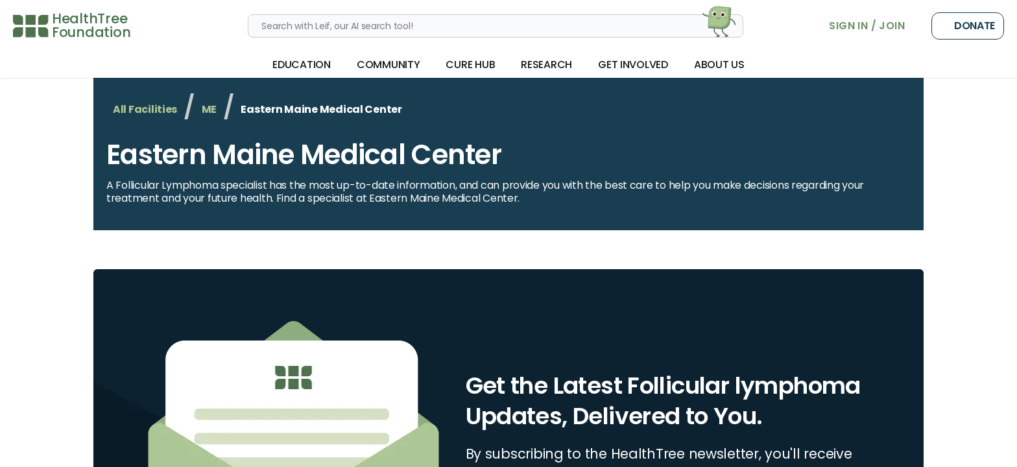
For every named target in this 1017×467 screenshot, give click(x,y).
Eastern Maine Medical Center (303, 155)
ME (209, 109)
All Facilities (145, 109)
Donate (967, 26)
